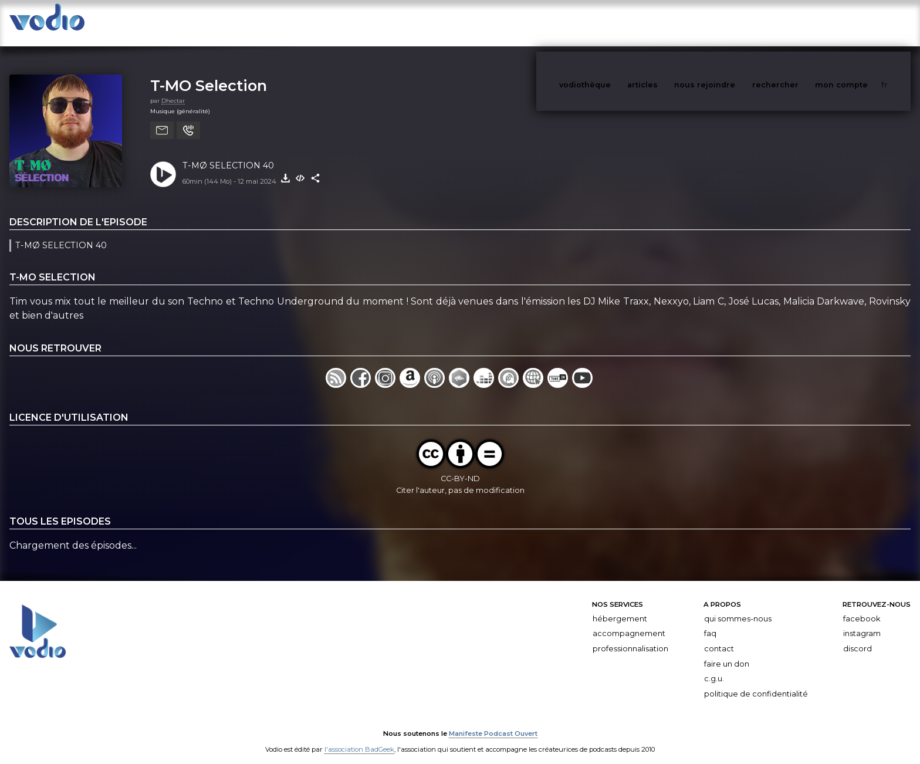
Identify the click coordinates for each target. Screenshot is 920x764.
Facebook (861, 607)
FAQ (710, 621)
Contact (719, 637)
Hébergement (620, 607)
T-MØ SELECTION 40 (228, 153)
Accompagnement (629, 621)
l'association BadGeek (359, 738)
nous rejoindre (728, 22)
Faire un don (726, 652)
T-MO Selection (208, 74)
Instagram (862, 621)
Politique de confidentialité (756, 682)
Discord (857, 637)
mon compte (860, 22)
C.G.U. (714, 666)
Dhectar (173, 89)
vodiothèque (613, 22)
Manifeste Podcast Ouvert (493, 722)
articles (669, 22)
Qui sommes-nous (738, 607)
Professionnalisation (630, 637)
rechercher (797, 22)
